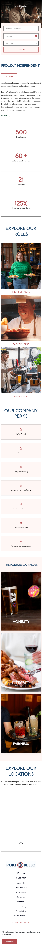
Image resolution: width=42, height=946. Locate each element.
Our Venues (21, 897)
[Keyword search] (21, 28)
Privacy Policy (21, 906)
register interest (21, 922)
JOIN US (9, 76)
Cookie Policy (21, 911)
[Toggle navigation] (3, 6)
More (6, 115)
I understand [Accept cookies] (9, 941)
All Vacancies (21, 892)
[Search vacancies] (21, 49)
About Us (21, 883)
